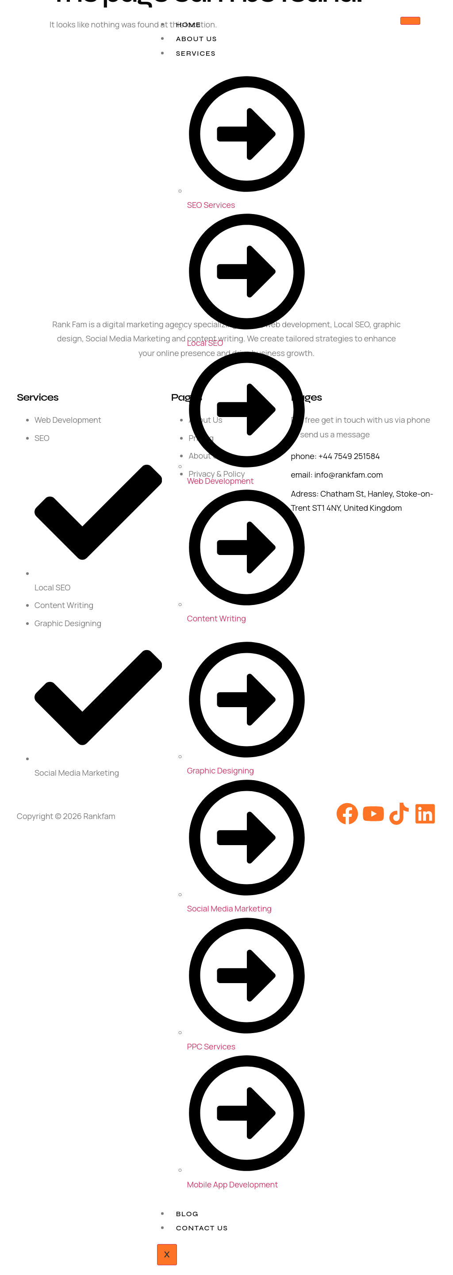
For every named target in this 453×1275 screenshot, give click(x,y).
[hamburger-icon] (410, 21)
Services (196, 53)
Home (188, 24)
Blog (187, 1214)
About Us (196, 38)
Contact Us (202, 1228)
